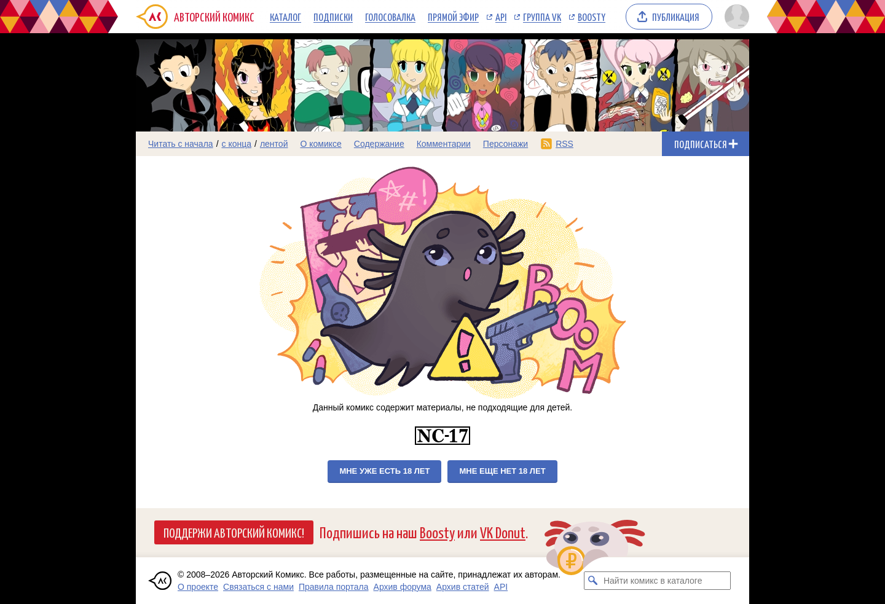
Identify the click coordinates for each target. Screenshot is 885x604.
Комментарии (444, 144)
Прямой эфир (453, 16)
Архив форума (402, 587)
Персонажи (505, 144)
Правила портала (334, 587)
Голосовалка (390, 16)
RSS (564, 144)
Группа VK (542, 16)
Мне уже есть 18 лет (384, 471)
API (500, 16)
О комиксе (320, 144)
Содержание (379, 144)
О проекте (198, 587)
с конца (237, 144)
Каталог (285, 16)
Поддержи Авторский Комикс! (233, 532)
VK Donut (502, 531)
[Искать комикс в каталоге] (593, 580)
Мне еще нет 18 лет (502, 471)
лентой (274, 144)
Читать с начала (180, 144)
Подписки (333, 16)
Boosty (591, 16)
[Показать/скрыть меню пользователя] (734, 16)
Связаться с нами (258, 587)
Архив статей (462, 587)
